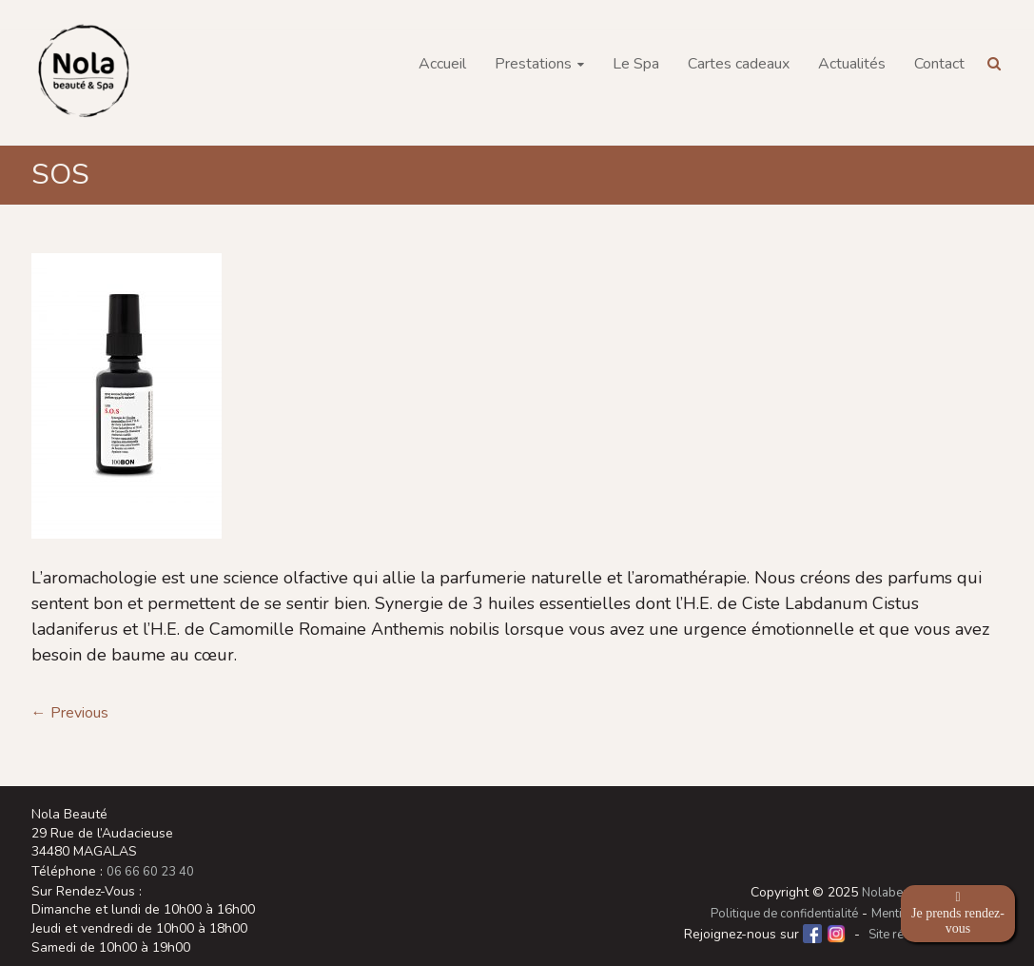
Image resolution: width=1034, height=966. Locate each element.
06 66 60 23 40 (150, 871)
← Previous (69, 712)
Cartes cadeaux (739, 63)
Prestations (533, 63)
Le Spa (636, 63)
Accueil (442, 63)
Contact (939, 63)
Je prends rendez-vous (958, 913)
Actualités (852, 63)
